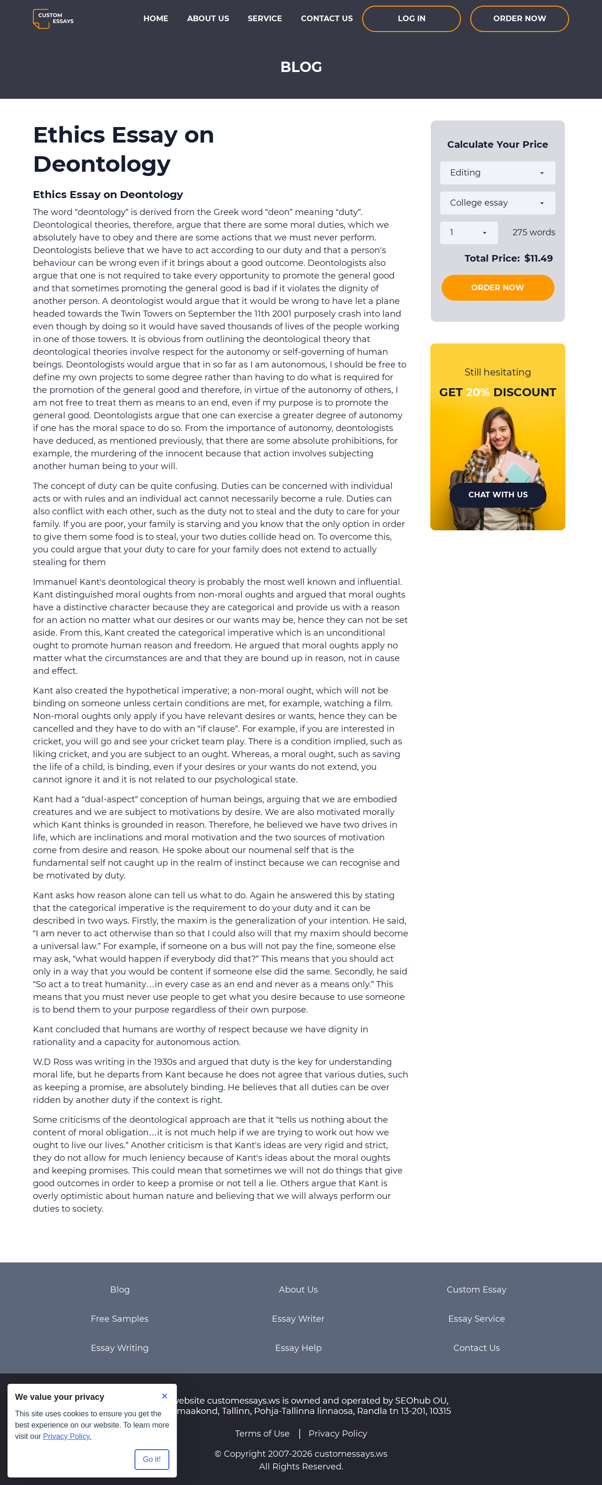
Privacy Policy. (67, 1436)
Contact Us (327, 18)
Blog (120, 1290)
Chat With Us (498, 494)
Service (265, 18)
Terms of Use (262, 1434)
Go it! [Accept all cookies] (152, 1459)
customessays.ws (351, 1454)
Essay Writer (298, 1319)
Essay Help (298, 1348)
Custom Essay (477, 1290)
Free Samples (120, 1319)
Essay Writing (120, 1348)
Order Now (497, 287)
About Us (208, 18)
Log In (412, 18)
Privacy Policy (338, 1434)
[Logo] (53, 19)
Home (155, 18)
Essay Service (476, 1319)
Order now (520, 18)
